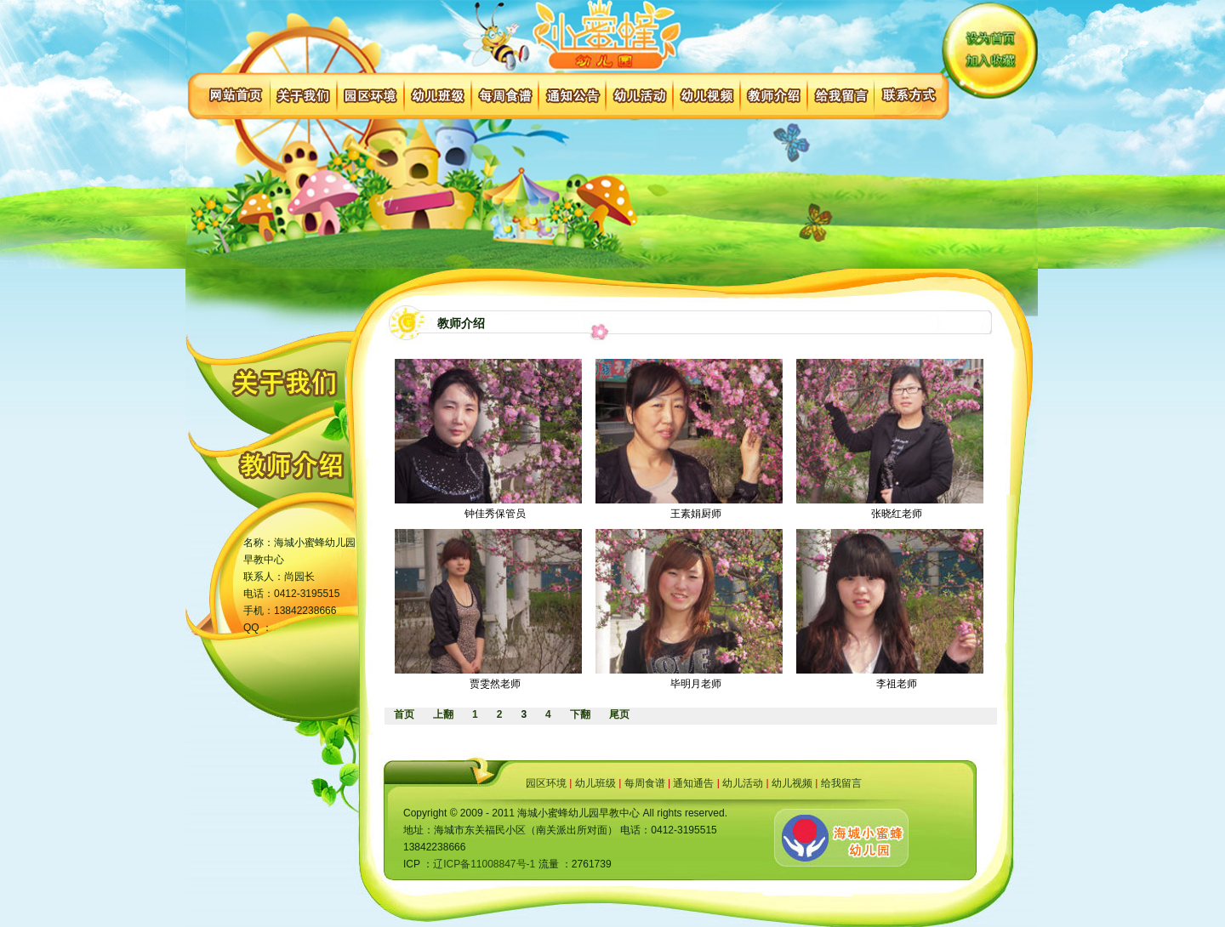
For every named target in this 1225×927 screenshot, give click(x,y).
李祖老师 (896, 684)
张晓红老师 (896, 514)
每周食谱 (644, 783)
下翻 (580, 714)
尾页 (619, 714)
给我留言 (841, 783)
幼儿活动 (742, 783)
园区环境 (546, 783)
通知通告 (693, 783)
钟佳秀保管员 (495, 514)
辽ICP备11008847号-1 (484, 864)
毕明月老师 (695, 684)
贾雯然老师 (495, 684)
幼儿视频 (792, 783)
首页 (404, 714)
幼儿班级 (595, 783)
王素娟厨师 (695, 514)
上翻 (443, 714)
